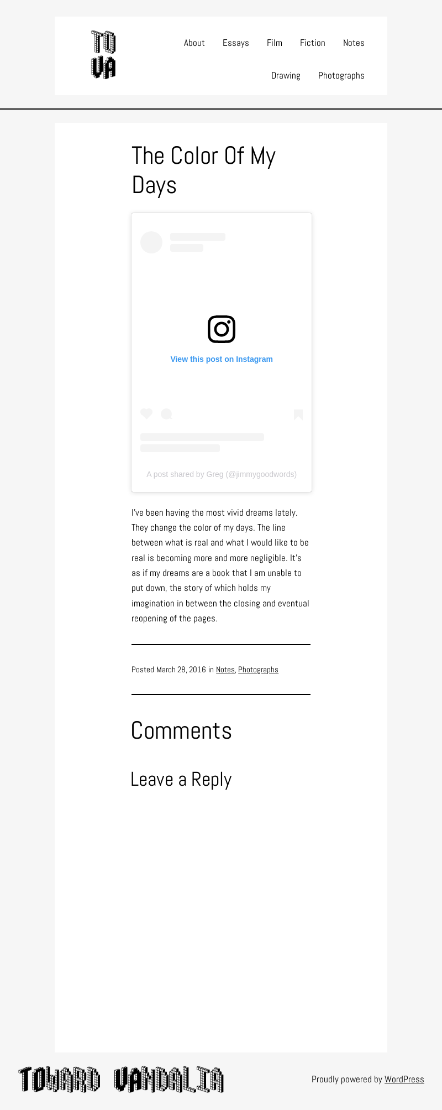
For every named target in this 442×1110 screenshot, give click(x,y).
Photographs (258, 669)
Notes (225, 669)
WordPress (404, 1079)
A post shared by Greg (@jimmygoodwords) (221, 474)
